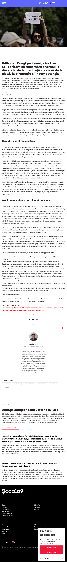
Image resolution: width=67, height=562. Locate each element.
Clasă (4, 505)
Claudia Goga (33, 344)
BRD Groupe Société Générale (17, 547)
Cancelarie (5, 509)
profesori (42, 383)
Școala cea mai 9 (7, 513)
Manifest (37, 505)
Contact (36, 509)
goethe (17, 383)
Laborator (5, 507)
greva (53, 383)
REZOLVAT (5, 511)
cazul (6, 383)
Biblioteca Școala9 (8, 516)
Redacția (37, 507)
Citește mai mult (10, 427)
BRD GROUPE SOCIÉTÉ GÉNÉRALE (32, 549)
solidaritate (29, 383)
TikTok (4, 531)
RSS (3, 533)
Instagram (5, 529)
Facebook (5, 527)
